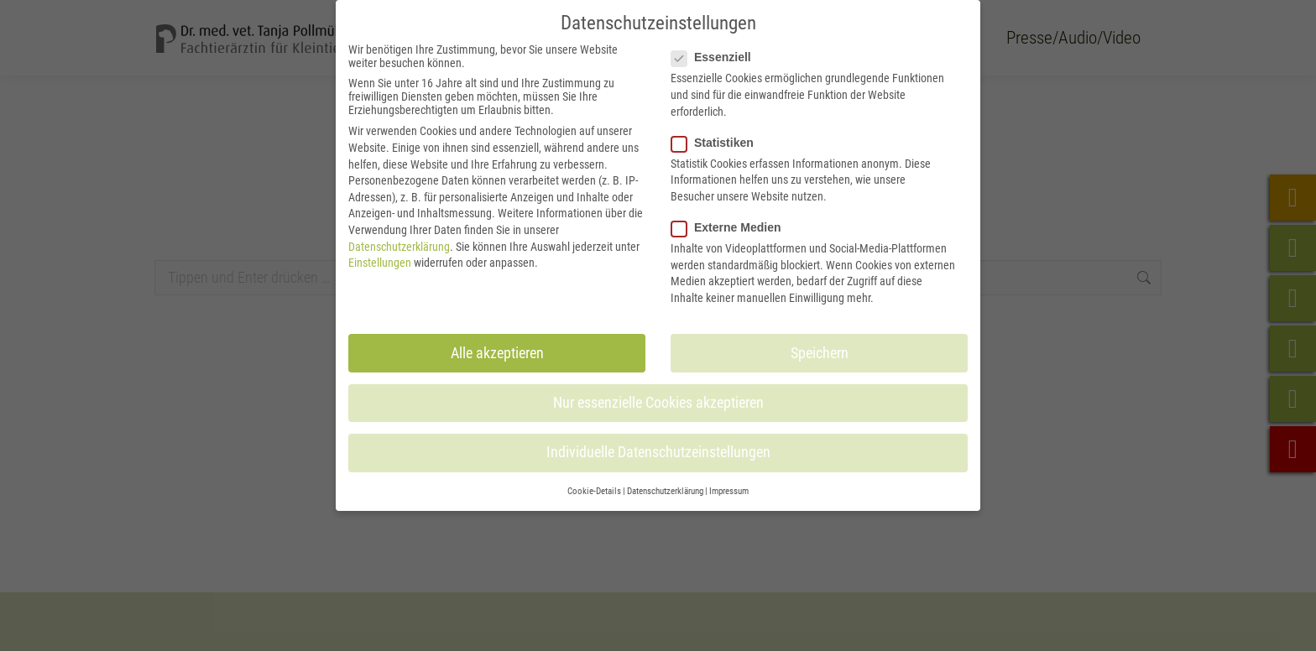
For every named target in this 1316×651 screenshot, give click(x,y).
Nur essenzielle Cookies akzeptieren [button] (658, 402)
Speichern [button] (820, 353)
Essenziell (716, 57)
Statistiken (718, 142)
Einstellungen (379, 262)
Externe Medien (731, 227)
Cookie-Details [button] (594, 491)
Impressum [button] (729, 491)
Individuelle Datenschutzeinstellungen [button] (658, 452)
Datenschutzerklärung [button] (665, 491)
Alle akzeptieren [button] (497, 353)
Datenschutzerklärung (399, 246)
